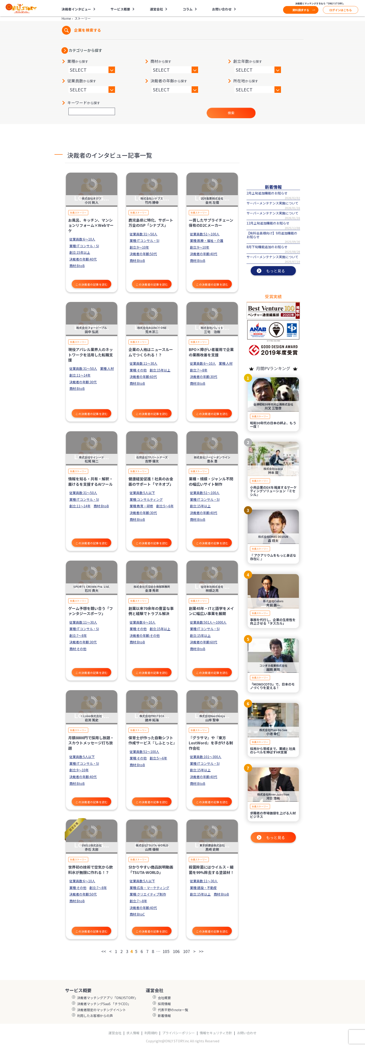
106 (176, 951)
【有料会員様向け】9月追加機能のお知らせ (272, 235)
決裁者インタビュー (76, 9)
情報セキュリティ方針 (216, 1033)
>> (201, 951)
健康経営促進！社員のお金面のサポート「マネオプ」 (150, 481)
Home (66, 18)
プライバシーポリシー (178, 1033)
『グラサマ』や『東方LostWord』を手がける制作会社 (211, 743)
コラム (188, 9)
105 (165, 951)
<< (103, 951)
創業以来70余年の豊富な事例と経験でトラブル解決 (151, 610)
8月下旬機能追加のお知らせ (267, 246)
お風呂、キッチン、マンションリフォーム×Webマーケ (91, 225)
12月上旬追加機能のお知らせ (268, 223)
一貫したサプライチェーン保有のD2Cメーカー (211, 222)
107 (186, 951)
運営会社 (156, 9)
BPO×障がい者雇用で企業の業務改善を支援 (211, 352)
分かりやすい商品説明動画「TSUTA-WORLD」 (150, 869)
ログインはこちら (340, 10)
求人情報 (132, 1033)
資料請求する (300, 10)
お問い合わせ (222, 9)
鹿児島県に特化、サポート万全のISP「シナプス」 (150, 222)
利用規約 (150, 1033)
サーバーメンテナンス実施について (272, 203)
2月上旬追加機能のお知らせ (267, 193)
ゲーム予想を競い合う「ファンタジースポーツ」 (90, 610)
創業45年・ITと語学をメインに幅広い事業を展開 (211, 610)
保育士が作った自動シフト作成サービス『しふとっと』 (152, 740)
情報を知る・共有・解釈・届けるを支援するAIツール (90, 481)
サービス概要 (120, 9)
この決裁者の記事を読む (91, 284)
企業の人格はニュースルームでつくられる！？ (150, 352)
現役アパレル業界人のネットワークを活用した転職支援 (90, 355)
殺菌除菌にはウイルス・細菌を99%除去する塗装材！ (211, 869)
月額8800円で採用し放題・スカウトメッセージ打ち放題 (91, 743)
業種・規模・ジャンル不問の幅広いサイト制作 (211, 481)
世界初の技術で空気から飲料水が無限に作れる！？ (90, 869)
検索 (231, 112)
